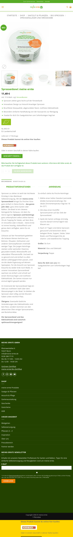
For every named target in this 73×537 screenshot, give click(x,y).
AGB (3, 411)
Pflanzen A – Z (7, 431)
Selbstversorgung (8, 427)
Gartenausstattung (8, 399)
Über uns (5, 439)
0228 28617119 (7, 356)
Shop (22, 15)
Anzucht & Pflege (8, 395)
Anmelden (8, 481)
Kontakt (47, 1)
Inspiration (5, 435)
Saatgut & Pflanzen (38, 15)
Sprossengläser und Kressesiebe (36, 17)
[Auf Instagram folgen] (7, 374)
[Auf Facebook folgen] (3, 374)
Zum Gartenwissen (29, 1)
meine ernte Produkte (10, 387)
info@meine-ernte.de (9, 353)
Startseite (12, 15)
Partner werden (7, 446)
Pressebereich (7, 443)
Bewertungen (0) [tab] (19, 181)
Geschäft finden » (11, 156)
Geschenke (5, 403)
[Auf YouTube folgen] (14, 374)
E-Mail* (4, 464)
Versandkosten (22, 97)
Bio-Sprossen (57, 15)
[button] (2, 7)
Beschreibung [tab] (6, 181)
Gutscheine (5, 407)
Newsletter (40, 1)
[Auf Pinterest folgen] (11, 374)
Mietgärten (5, 423)
